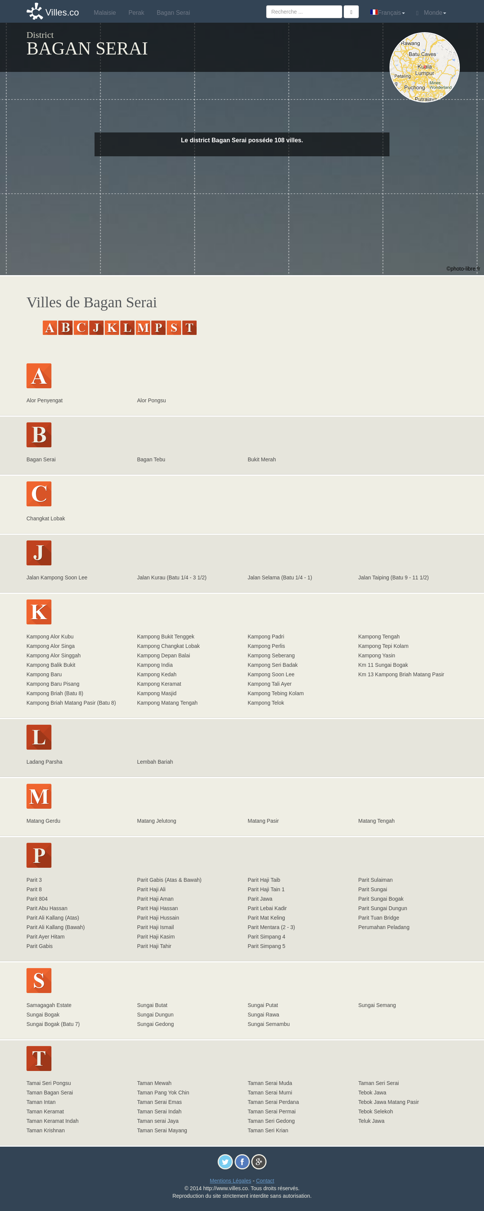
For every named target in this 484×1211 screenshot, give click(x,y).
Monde (431, 12)
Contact (265, 1181)
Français (387, 12)
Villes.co (62, 12)
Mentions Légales (230, 1181)
